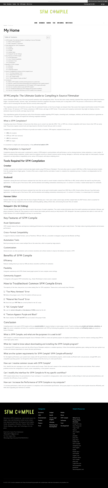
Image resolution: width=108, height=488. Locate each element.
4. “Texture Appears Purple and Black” (17, 78)
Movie (62, 415)
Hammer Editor (11, 52)
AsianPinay (31, 482)
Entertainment (42, 418)
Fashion (14, 4)
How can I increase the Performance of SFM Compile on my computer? (25, 90)
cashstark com (18, 482)
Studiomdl (10, 48)
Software (63, 420)
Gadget (51, 412)
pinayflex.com (64, 482)
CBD (39, 415)
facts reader (76, 459)
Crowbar (10, 47)
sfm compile (42, 482)
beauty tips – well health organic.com (76, 453)
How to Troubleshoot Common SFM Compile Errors (19, 71)
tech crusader (76, 444)
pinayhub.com (57, 482)
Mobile (62, 412)
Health (51, 415)
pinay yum (75, 461)
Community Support (13, 69)
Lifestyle (51, 422)
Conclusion (8, 80)
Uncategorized (65, 426)
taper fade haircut (49, 482)
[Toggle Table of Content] (47, 37)
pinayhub (75, 436)
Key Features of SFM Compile (13, 55)
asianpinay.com (77, 446)
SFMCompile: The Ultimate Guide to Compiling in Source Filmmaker (23, 40)
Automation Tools (12, 61)
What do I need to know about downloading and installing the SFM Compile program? (28, 83)
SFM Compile (23, 4)
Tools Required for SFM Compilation (15, 45)
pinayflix (36, 482)
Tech (18, 4)
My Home (10, 25)
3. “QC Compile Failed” (13, 76)
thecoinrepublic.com (78, 469)
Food (39, 426)
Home (5, 4)
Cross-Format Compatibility (14, 59)
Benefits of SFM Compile (12, 64)
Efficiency (10, 66)
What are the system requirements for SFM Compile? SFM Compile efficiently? (27, 85)
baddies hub (76, 442)
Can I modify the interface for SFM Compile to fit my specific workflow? (25, 88)
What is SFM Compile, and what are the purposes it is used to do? (24, 81)
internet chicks (77, 457)
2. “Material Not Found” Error (15, 74)
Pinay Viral (25, 482)
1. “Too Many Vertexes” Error (15, 73)
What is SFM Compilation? (14, 42)
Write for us (29, 4)
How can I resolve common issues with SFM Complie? (21, 87)
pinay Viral (75, 440)
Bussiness (9, 4)
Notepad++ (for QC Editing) (15, 54)
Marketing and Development (53, 426)
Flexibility (10, 68)
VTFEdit (10, 50)
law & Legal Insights (52, 418)
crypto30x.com (77, 463)
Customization (11, 62)
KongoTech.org (77, 424)
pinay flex (75, 438)
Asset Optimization (12, 57)
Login (103, 4)
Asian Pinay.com (77, 426)
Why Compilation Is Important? (15, 43)
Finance (40, 423)
